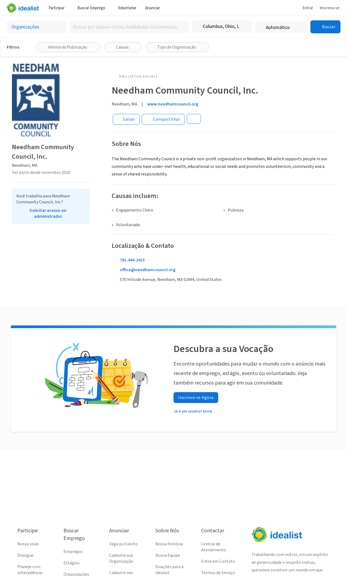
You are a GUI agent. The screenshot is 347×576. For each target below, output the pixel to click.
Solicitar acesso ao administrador (48, 213)
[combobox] (129, 27)
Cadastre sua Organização (121, 558)
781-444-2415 (132, 260)
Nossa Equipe (167, 555)
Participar (59, 8)
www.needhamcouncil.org (172, 104)
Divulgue (25, 555)
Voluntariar (127, 8)
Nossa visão (28, 544)
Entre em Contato (218, 561)
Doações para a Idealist (169, 570)
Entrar (308, 8)
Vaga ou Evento (123, 544)
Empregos (73, 552)
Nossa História (169, 544)
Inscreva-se (329, 8)
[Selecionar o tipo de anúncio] (36, 27)
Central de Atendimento (213, 547)
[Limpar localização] (244, 26)
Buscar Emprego (93, 8)
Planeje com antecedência (29, 570)
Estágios (71, 563)
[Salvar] (126, 119)
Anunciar (154, 8)
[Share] (163, 119)
